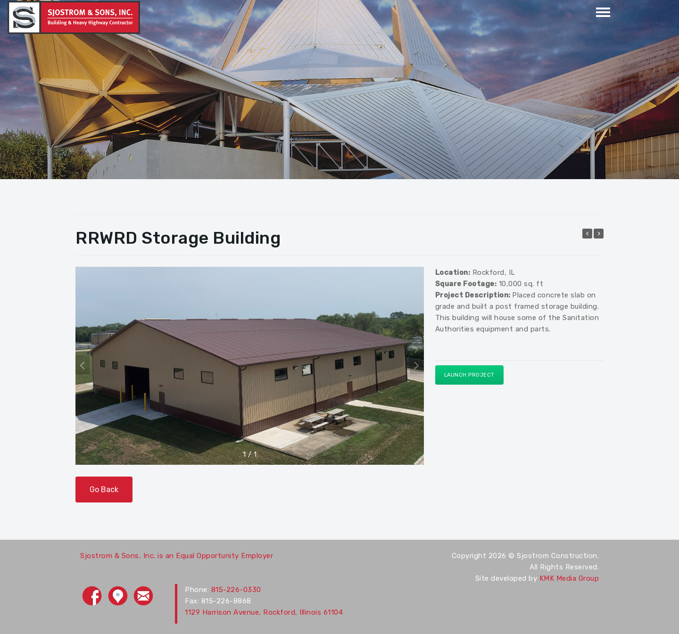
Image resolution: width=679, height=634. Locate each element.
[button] (417, 364)
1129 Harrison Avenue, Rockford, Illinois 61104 (264, 612)
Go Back (104, 489)
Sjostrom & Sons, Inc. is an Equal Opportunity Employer (176, 556)
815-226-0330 (236, 589)
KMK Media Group (569, 578)
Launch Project (469, 375)
